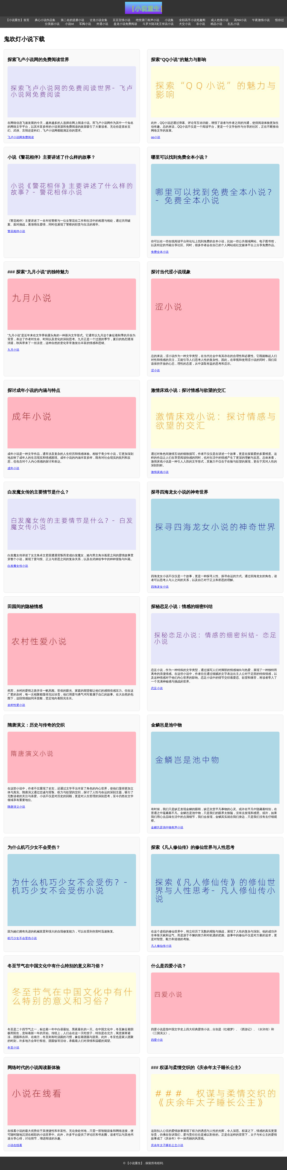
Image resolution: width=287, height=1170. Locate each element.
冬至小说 (13, 1047)
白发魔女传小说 (18, 565)
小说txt (69, 23)
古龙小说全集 (98, 20)
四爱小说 (157, 1039)
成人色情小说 (219, 20)
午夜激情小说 (261, 20)
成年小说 (13, 468)
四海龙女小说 (160, 586)
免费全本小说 (160, 251)
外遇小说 (102, 23)
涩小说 (155, 370)
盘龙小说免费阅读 (125, 23)
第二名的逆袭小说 (72, 20)
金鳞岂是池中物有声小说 (167, 827)
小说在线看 (15, 1145)
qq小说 (155, 137)
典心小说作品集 (45, 20)
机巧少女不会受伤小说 (22, 938)
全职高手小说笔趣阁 (192, 20)
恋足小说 (157, 688)
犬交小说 (185, 23)
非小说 (200, 23)
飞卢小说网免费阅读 (21, 137)
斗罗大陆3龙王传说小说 (158, 23)
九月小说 (13, 349)
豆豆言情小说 (121, 20)
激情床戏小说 (160, 472)
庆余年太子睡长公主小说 (167, 1145)
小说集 (169, 20)
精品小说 (216, 23)
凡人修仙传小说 (161, 945)
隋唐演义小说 (16, 806)
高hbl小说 (240, 20)
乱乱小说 (233, 23)
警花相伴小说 (16, 231)
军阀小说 (85, 23)
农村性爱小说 (16, 705)
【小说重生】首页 (17, 20)
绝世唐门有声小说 (147, 20)
